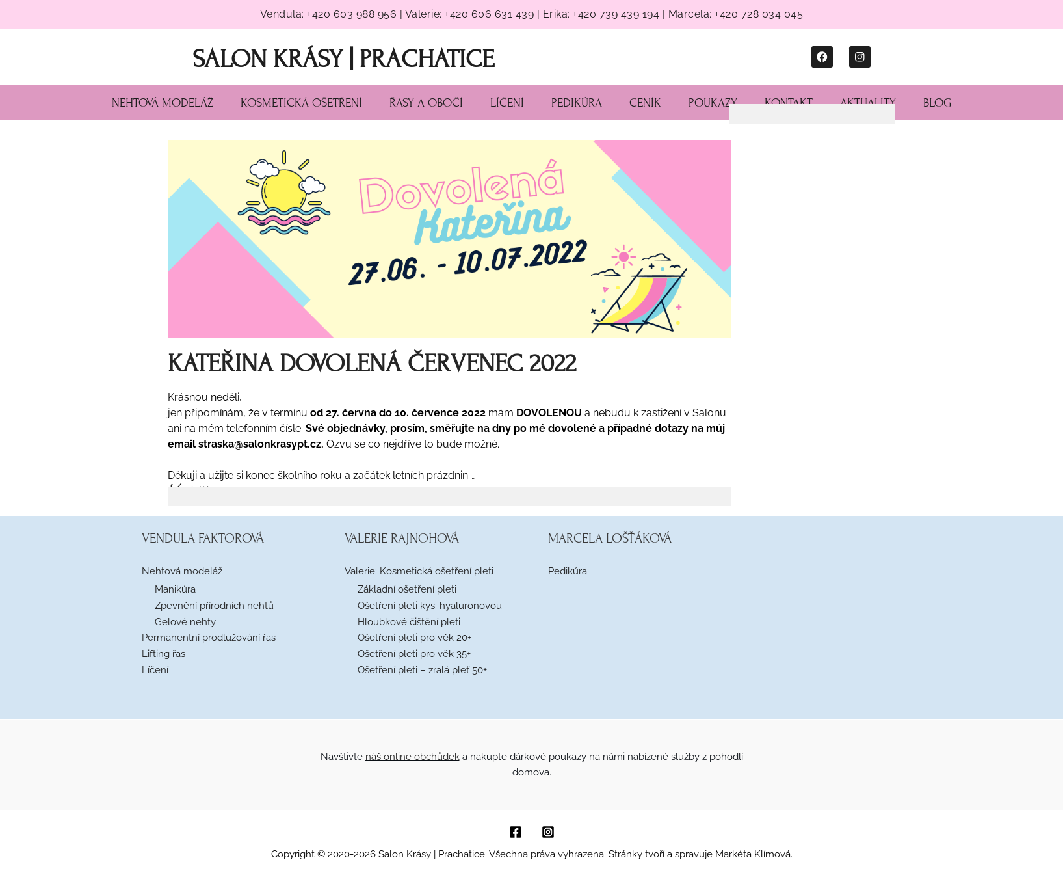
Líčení (507, 103)
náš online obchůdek (412, 756)
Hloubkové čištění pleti (409, 622)
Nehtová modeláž (162, 103)
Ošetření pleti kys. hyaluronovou (430, 606)
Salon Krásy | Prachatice (343, 59)
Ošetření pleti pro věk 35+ (414, 654)
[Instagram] (548, 832)
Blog (937, 103)
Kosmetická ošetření (301, 103)
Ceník (645, 103)
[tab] (450, 496)
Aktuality (868, 103)
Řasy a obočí (426, 103)
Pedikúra (576, 103)
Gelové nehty (185, 622)
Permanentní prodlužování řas (209, 637)
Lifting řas (163, 654)
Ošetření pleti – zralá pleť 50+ (422, 670)
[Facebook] (515, 832)
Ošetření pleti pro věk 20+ (414, 637)
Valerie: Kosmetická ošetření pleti (419, 571)
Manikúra (175, 589)
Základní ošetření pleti (407, 589)
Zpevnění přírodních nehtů (214, 606)
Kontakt (789, 103)
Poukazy (713, 103)
